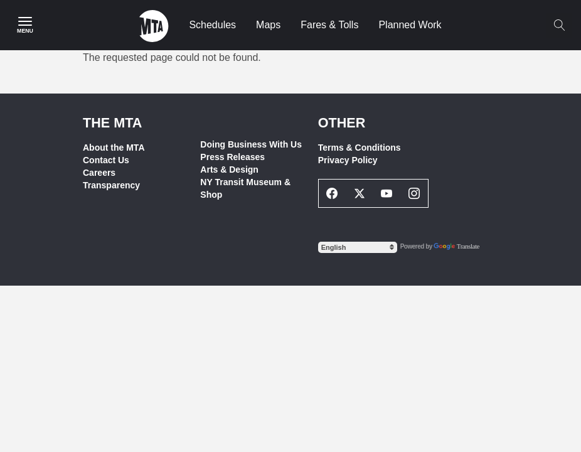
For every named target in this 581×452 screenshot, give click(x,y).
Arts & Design (229, 169)
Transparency (111, 185)
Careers (99, 173)
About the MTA (114, 148)
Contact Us (106, 160)
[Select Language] (357, 247)
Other (342, 123)
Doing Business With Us (251, 144)
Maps (268, 24)
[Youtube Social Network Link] (387, 193)
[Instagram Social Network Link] (414, 193)
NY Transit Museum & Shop (245, 188)
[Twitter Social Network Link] (359, 193)
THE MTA (112, 123)
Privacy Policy (348, 160)
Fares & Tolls (329, 24)
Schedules (212, 24)
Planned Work (409, 24)
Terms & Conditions (359, 148)
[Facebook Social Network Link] (332, 193)
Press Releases (232, 157)
